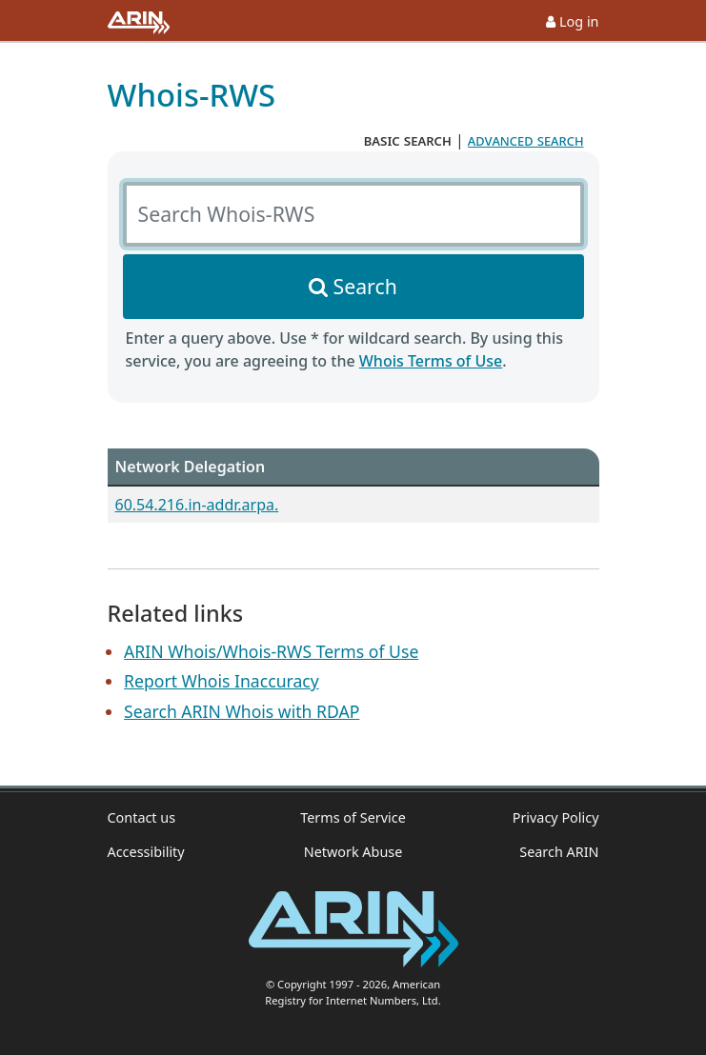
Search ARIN (558, 852)
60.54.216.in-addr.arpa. (197, 504)
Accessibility (146, 852)
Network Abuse (353, 852)
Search (365, 286)
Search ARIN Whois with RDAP (241, 711)
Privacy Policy (556, 817)
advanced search (526, 139)
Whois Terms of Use (430, 360)
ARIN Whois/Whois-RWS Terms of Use (271, 651)
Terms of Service (353, 817)
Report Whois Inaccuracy (221, 680)
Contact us (142, 817)
